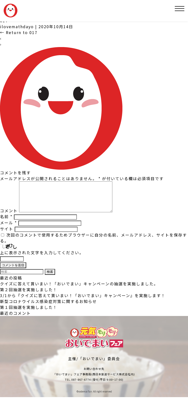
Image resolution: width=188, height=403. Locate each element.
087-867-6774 (81, 385)
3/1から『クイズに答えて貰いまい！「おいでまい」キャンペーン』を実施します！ (82, 301)
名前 (6, 222)
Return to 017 (18, 32)
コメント (9, 216)
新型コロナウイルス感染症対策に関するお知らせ (48, 307)
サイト (6, 235)
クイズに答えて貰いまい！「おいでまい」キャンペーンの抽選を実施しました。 (79, 289)
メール (8, 228)
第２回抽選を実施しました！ (28, 295)
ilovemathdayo (17, 26)
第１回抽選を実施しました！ (28, 313)
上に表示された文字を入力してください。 (42, 258)
